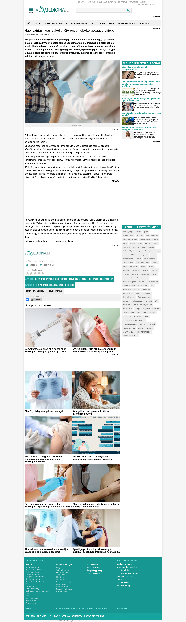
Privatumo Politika (137, 2)
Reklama (82, 2)
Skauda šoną (61, 579)
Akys (27, 596)
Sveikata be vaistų (127, 561)
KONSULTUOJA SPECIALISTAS (80, 23)
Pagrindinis (58, 23)
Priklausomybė (61, 584)
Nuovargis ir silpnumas (64, 589)
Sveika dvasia (123, 582)
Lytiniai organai (31, 586)
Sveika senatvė (93, 574)
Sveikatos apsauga (47, 285)
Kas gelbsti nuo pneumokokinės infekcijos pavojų (90, 412)
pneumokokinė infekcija (101, 279)
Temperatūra (60, 575)
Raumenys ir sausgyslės (34, 584)
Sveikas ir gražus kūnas (127, 573)
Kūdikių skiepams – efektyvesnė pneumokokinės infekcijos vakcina (92, 457)
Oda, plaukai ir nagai (33, 589)
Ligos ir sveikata (41, 23)
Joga (119, 579)
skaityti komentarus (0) (35, 291)
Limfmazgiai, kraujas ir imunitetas (37, 591)
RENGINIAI (144, 23)
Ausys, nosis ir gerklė (33, 598)
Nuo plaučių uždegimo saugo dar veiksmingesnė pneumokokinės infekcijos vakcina (43, 459)
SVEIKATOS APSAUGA (127, 23)
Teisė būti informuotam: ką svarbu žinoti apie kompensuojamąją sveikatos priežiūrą (141, 84)
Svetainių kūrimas (120, 621)
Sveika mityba (123, 570)
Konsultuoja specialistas (70, 609)
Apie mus (91, 2)
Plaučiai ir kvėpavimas (34, 570)
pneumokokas (80, 279)
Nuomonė (122, 609)
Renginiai (30, 609)
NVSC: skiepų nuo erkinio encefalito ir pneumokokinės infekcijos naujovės (94, 350)
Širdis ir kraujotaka (32, 567)
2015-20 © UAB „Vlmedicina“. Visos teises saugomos (78, 621)
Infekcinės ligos (66, 285)
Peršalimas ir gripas (63, 572)
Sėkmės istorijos (124, 585)
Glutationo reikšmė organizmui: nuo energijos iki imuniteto (139, 128)
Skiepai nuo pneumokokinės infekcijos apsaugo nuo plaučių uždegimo (46, 550)
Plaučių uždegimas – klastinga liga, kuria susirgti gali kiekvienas (95, 505)
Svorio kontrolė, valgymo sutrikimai (68, 582)
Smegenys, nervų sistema (35, 577)
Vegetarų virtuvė (124, 576)
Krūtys (28, 593)
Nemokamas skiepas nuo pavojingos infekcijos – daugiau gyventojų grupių (46, 350)
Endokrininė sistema (33, 574)
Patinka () (33, 265)
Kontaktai (122, 2)
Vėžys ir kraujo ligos (63, 570)
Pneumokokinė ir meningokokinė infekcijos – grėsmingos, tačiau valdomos (48, 505)
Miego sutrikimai (62, 587)
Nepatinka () (48, 265)
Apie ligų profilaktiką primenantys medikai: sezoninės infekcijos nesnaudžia (96, 550)
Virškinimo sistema (32, 572)
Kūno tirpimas (61, 577)
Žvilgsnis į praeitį (94, 571)
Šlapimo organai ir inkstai (35, 579)
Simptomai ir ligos (64, 564)
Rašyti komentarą (55, 291)
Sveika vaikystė (94, 568)
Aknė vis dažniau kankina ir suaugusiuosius (135, 68)
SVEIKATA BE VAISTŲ (105, 23)
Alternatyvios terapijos (127, 567)
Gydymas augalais (125, 564)
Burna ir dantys (31, 601)
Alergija (59, 568)
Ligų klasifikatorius (106, 2)
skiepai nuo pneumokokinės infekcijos (52, 279)
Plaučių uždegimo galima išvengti (44, 411)
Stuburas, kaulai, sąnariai (35, 581)
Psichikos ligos (31, 603)
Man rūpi (29, 564)
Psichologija (92, 564)
